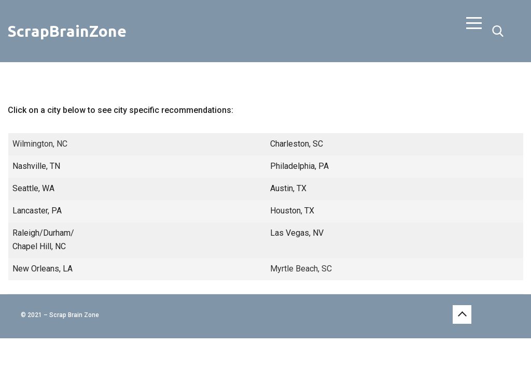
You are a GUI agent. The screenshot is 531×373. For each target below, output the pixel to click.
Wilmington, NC (39, 144)
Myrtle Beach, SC (301, 269)
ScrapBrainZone (67, 31)
